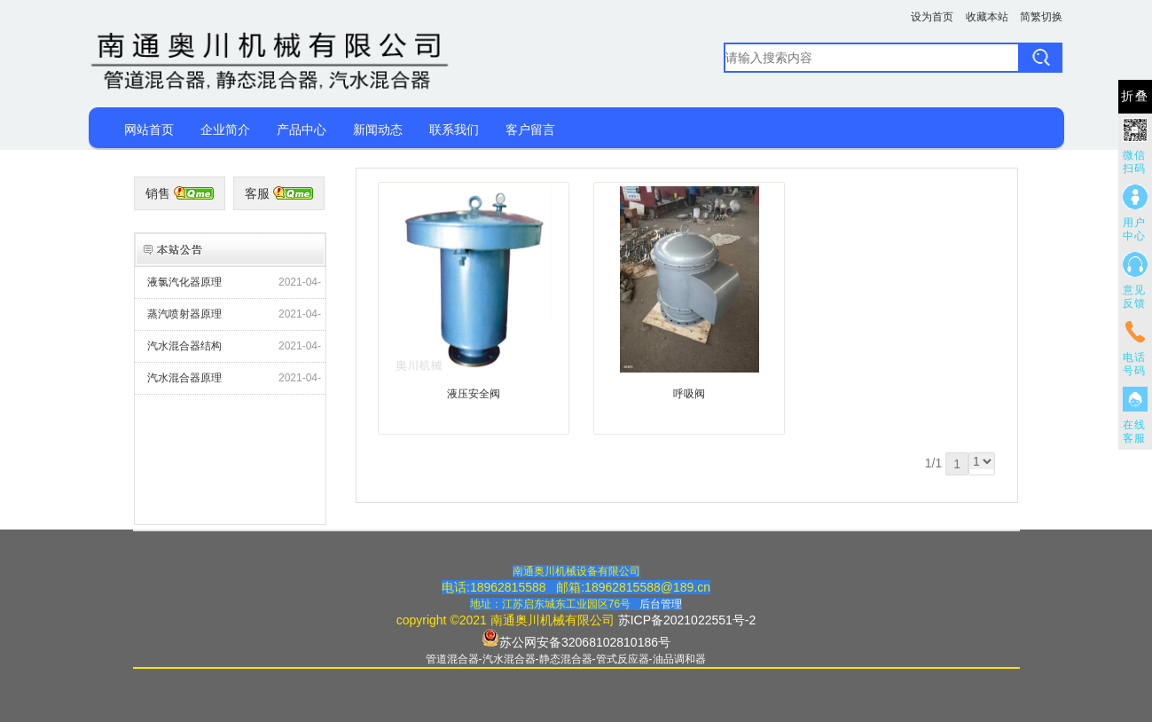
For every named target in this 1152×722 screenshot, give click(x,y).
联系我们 (454, 129)
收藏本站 (987, 17)
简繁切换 (1041, 17)
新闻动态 (378, 129)
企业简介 (225, 129)
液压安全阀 (473, 394)
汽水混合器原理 (184, 378)
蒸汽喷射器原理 (184, 314)
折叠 (1135, 96)
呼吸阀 (689, 394)
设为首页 (932, 17)
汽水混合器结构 (184, 346)
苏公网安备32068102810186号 (584, 642)
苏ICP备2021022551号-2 (687, 620)
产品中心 (301, 129)
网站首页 (149, 129)
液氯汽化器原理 (184, 282)
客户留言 (530, 129)
